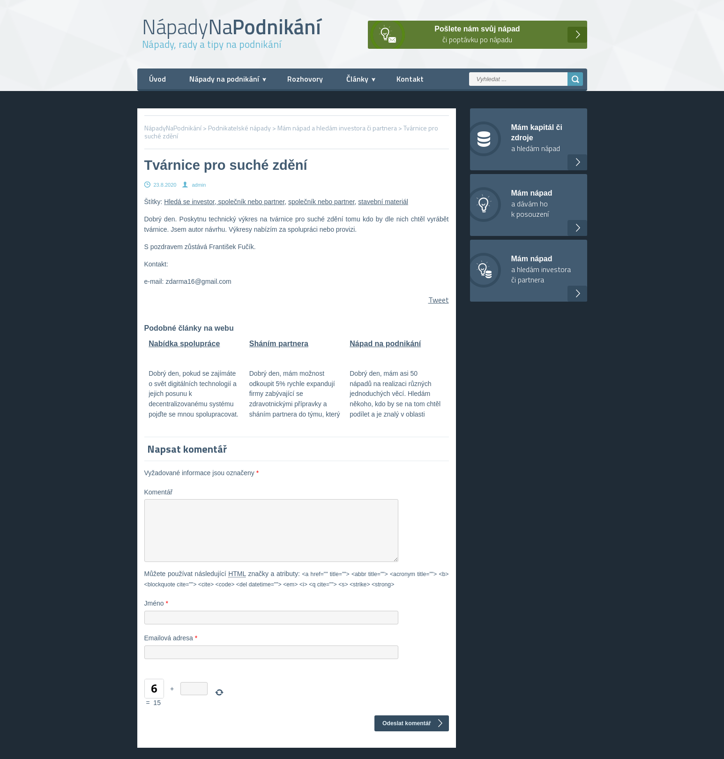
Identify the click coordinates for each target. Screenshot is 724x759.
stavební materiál (383, 201)
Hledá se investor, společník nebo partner (224, 201)
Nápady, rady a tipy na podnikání (211, 44)
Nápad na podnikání (385, 344)
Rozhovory (305, 78)
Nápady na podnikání (224, 78)
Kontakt (410, 78)
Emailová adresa (171, 649)
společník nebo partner (321, 201)
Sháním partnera (278, 344)
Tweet (438, 299)
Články (357, 78)
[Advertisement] (658, 208)
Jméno (156, 614)
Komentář (158, 492)
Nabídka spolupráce (184, 344)
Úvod (157, 78)
